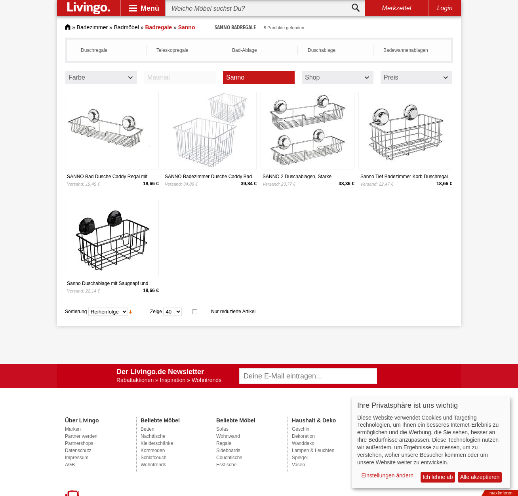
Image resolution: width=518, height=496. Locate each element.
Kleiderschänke (157, 443)
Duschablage (321, 50)
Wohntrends (153, 464)
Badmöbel (126, 27)
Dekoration (303, 436)
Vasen (298, 464)
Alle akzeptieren (480, 477)
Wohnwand (228, 436)
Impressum (76, 457)
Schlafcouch (153, 457)
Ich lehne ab (438, 477)
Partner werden (81, 436)
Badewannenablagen (405, 50)
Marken (73, 429)
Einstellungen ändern (388, 475)
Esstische (226, 464)
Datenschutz (78, 450)
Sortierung (76, 311)
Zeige (156, 311)
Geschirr (301, 429)
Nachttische (153, 436)
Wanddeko (303, 443)
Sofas (222, 429)
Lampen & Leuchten (313, 450)
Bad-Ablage (244, 50)
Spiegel (300, 457)
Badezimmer (92, 27)
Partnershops (79, 443)
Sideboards (228, 450)
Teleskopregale (172, 50)
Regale (223, 443)
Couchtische (229, 457)
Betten (147, 429)
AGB (70, 464)
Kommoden (153, 450)
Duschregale (94, 50)
